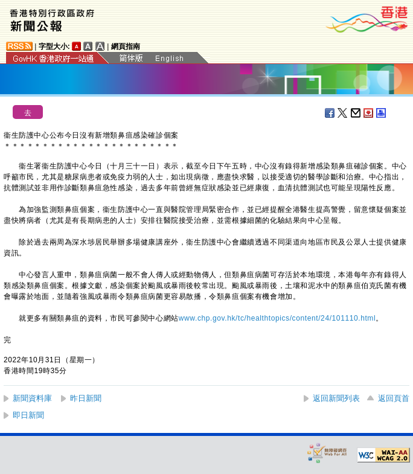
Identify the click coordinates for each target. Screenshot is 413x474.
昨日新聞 (85, 398)
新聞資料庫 (32, 398)
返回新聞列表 (336, 398)
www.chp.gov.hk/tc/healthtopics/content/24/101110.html (277, 318)
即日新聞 (28, 415)
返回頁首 (393, 398)
